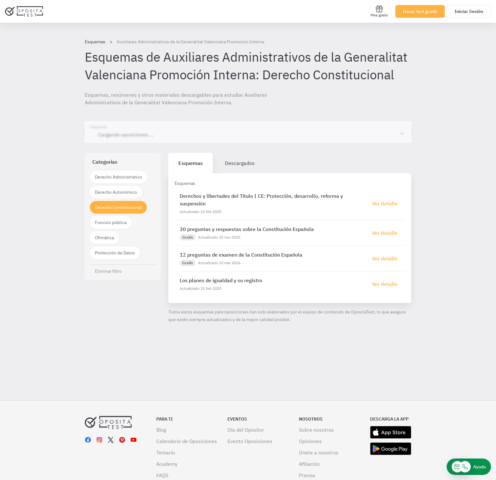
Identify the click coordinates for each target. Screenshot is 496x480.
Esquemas (95, 42)
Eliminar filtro (108, 271)
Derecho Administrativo (118, 177)
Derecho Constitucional (118, 207)
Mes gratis (379, 11)
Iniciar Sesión (469, 11)
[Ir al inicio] (24, 11)
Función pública (111, 222)
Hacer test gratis (420, 11)
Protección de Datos (115, 253)
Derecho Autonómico (116, 192)
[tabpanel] (290, 238)
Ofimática (104, 237)
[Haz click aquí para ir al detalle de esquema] (386, 203)
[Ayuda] (469, 467)
